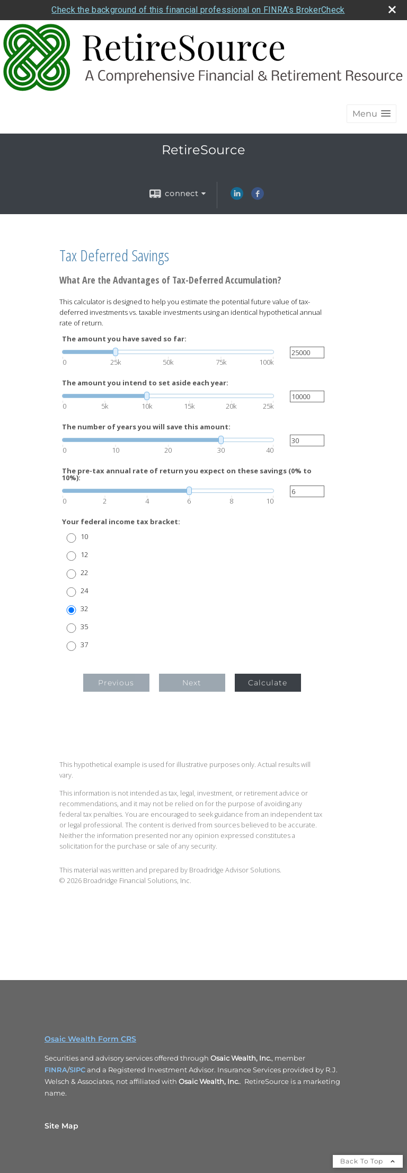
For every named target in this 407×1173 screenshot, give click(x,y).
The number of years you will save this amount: (146, 427)
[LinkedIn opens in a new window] (237, 197)
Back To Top (367, 1161)
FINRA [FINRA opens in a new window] (56, 1069)
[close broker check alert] (392, 9)
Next (191, 682)
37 (84, 644)
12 (84, 554)
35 (84, 626)
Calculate (267, 682)
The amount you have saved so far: (124, 339)
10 (84, 536)
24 (84, 590)
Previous (116, 682)
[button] (371, 113)
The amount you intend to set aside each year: (145, 383)
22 (84, 572)
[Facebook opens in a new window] (257, 197)
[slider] (168, 352)
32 (84, 608)
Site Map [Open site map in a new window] (61, 1126)
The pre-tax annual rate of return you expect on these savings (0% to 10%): (187, 474)
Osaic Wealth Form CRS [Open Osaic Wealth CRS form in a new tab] (90, 1039)
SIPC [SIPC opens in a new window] (77, 1069)
